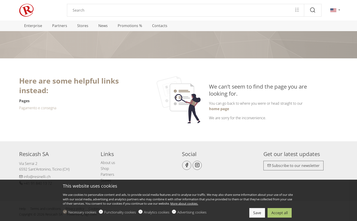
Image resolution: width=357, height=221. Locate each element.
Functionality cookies (120, 212)
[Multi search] (297, 10)
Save (257, 212)
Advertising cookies (192, 212)
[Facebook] (186, 165)
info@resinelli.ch (35, 176)
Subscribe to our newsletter (293, 165)
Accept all (279, 212)
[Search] (185, 10)
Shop (105, 168)
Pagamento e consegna (37, 107)
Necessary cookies (82, 212)
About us (108, 162)
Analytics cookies (156, 212)
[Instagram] (197, 165)
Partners (107, 174)
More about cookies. (184, 203)
